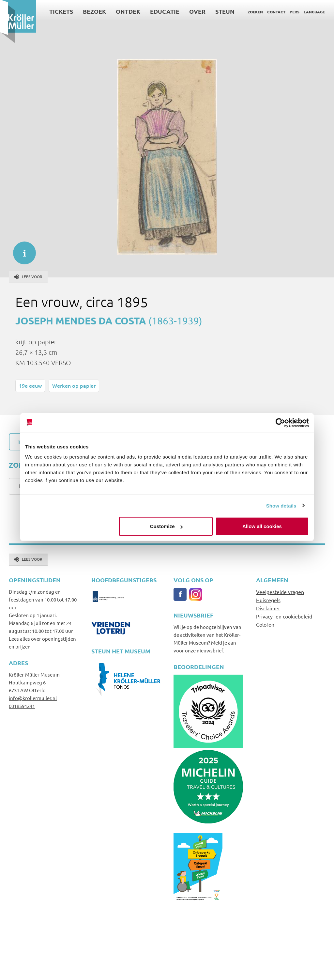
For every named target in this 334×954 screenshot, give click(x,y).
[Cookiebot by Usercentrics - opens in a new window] (280, 423)
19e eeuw (30, 385)
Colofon (265, 624)
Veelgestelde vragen (280, 591)
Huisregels (268, 600)
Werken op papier (74, 385)
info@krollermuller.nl (33, 698)
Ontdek (128, 11)
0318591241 (22, 706)
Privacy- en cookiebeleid (284, 616)
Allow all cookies (262, 526)
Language (314, 11)
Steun (225, 11)
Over (197, 11)
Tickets (61, 11)
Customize (166, 526)
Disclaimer (268, 608)
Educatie (164, 11)
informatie (21, 250)
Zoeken (255, 11)
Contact (276, 11)
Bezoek (94, 11)
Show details (281, 505)
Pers (294, 11)
